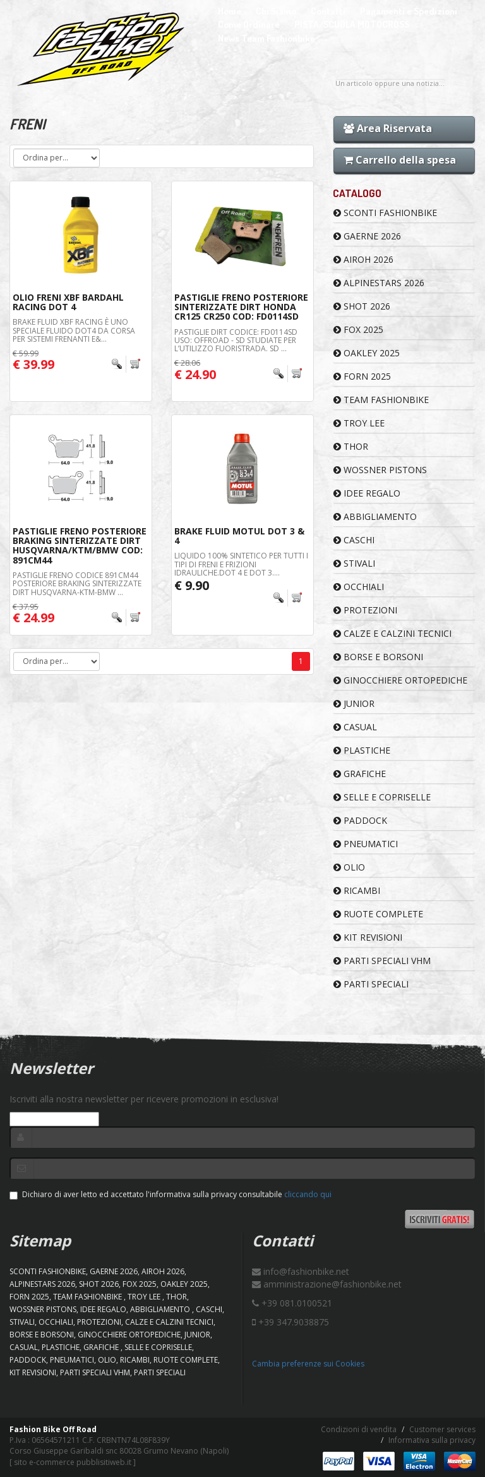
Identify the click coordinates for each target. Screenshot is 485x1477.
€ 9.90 (191, 585)
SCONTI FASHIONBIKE (385, 213)
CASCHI (353, 540)
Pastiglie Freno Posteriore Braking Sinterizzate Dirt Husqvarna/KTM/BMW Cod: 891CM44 (80, 545)
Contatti (328, 11)
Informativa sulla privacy (432, 1440)
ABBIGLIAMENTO (375, 516)
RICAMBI (356, 890)
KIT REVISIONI (367, 937)
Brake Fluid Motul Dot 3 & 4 (239, 535)
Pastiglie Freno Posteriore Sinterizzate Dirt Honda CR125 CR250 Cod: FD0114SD (241, 307)
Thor (350, 446)
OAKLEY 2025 (366, 353)
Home (229, 11)
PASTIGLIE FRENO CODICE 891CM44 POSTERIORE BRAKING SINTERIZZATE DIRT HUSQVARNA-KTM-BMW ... (77, 583)
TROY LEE (359, 423)
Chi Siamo (276, 11)
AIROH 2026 (363, 259)
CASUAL (355, 727)
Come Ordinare (249, 24)
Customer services (442, 1429)
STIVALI (354, 563)
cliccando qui (308, 1194)
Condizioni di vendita (359, 1429)
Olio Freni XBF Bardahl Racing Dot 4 (68, 302)
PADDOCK (360, 820)
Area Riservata (388, 128)
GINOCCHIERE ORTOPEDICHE (400, 680)
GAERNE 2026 (367, 236)
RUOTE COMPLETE (378, 914)
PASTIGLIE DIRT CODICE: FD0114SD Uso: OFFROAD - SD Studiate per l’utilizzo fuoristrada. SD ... (235, 340)
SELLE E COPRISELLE (382, 797)
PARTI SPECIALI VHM (382, 961)
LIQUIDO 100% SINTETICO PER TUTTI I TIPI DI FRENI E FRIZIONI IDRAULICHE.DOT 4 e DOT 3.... (241, 563)
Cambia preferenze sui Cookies (308, 1363)
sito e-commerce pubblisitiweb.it (72, 1462)
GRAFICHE (359, 774)
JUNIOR (353, 703)
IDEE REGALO (366, 493)
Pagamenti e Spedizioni (408, 11)
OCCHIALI (358, 587)
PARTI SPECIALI (371, 984)
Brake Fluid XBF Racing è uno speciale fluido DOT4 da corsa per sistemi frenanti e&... (74, 330)
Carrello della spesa (400, 160)
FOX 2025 (358, 329)
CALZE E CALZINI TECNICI (392, 633)
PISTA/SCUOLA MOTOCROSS (351, 24)
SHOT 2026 (361, 306)
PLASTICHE (361, 750)
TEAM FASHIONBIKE (381, 400)
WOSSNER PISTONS (380, 470)
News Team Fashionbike (266, 38)
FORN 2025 (362, 376)
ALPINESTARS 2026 (378, 283)
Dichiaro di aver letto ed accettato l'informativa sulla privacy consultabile (170, 1194)
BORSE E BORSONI (378, 657)
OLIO (349, 867)
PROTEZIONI (365, 610)
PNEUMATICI (365, 844)
